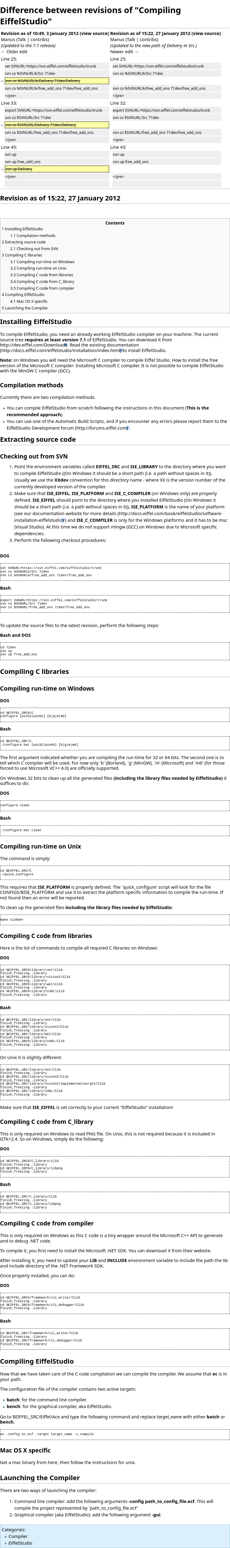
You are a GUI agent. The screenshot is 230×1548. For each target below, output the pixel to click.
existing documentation (114, 345)
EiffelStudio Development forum (40, 428)
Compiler (18, 1536)
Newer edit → (124, 51)
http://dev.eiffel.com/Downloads (33, 345)
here (52, 1462)
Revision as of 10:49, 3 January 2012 (39, 33)
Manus (8, 39)
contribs (38, 39)
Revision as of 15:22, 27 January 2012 (150, 33)
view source (94, 33)
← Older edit (14, 51)
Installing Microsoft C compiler (107, 365)
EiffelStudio (20, 1543)
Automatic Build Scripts (79, 421)
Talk (22, 39)
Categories (13, 1529)
